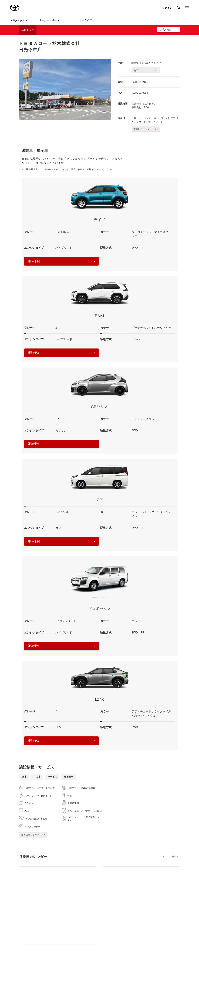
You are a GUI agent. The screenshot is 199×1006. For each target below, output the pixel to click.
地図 (146, 70)
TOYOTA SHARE (126, 946)
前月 (165, 856)
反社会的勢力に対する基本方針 (134, 988)
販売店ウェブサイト (34, 835)
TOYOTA (14, 7)
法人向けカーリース (127, 955)
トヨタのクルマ (19, 20)
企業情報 (159, 988)
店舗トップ (28, 30)
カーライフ (85, 20)
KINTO (121, 940)
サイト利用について (37, 988)
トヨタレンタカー (93, 961)
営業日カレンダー (145, 129)
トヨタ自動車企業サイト (58, 940)
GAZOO (89, 940)
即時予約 (61, 261)
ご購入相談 (165, 29)
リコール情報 (175, 988)
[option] (65, 89)
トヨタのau (123, 961)
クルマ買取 (90, 955)
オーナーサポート (49, 20)
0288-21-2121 (140, 82)
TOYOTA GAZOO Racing (59, 952)
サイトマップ (15, 988)
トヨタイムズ (52, 946)
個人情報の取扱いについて (65, 988)
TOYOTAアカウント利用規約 (98, 988)
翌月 (174, 856)
